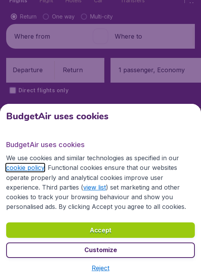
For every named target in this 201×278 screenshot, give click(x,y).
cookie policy (25, 167)
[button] (100, 268)
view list (94, 187)
